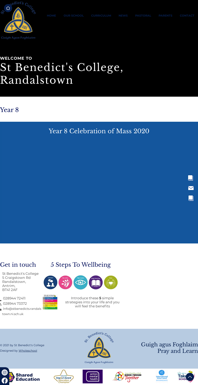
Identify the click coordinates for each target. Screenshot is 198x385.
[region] (179, 178)
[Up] (190, 377)
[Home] (8, 8)
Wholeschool (28, 350)
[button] (73, 16)
